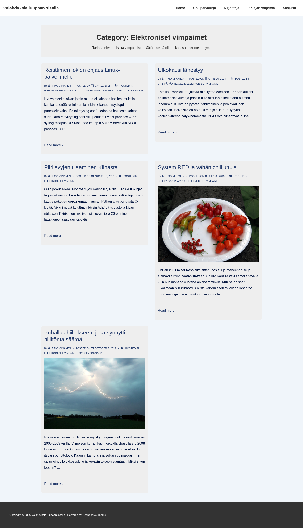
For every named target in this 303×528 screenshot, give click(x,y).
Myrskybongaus (90, 353)
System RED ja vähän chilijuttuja (197, 167)
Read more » (54, 145)
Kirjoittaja (231, 8)
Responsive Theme (94, 514)
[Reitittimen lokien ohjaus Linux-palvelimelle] (102, 85)
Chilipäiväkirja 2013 (171, 181)
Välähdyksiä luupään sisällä (31, 8)
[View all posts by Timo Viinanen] (59, 85)
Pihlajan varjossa (261, 8)
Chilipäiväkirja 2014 (171, 83)
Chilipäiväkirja (204, 8)
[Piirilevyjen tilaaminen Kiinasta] (104, 176)
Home (180, 8)
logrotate (121, 90)
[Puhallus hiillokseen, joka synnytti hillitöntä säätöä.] (105, 348)
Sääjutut (289, 8)
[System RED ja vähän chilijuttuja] (216, 176)
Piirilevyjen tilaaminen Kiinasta (81, 167)
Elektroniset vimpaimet (61, 90)
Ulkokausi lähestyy (180, 70)
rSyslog (137, 90)
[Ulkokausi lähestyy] (217, 78)
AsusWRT (107, 90)
